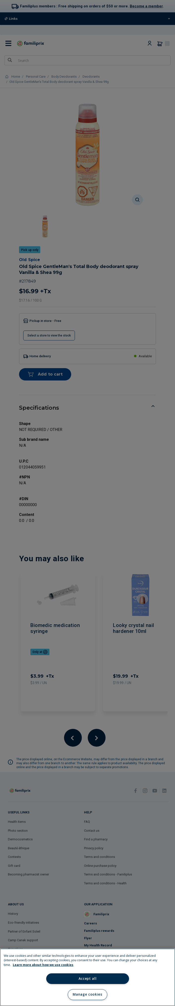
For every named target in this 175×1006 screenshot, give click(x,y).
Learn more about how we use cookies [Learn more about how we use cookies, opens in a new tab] (43, 965)
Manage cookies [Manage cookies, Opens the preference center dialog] (87, 994)
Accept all (88, 978)
